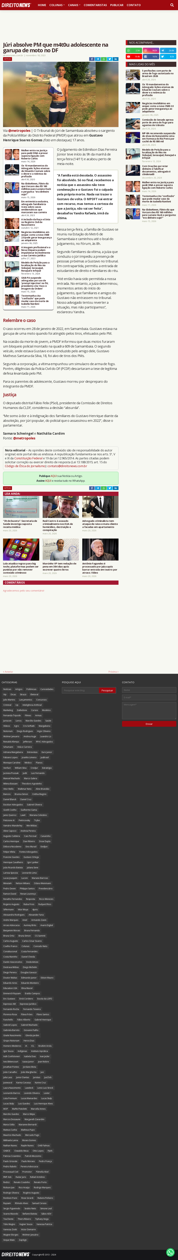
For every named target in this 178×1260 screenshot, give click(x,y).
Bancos (6, 794)
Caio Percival (30, 836)
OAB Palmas (44, 1145)
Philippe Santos (27, 888)
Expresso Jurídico (28, 1003)
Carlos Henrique (11, 841)
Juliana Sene (32, 867)
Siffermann (8, 909)
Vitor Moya (23, 909)
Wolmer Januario (11, 736)
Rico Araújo (24, 1187)
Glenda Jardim (32, 1035)
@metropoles (19, 130)
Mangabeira (44, 725)
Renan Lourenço (28, 893)
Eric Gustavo (9, 998)
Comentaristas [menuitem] (95, 5)
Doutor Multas (10, 977)
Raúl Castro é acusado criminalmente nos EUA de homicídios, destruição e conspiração (58, 525)
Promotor (27, 1171)
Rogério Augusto (31, 1192)
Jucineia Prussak (11, 773)
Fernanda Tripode (12, 715)
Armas (38, 715)
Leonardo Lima (29, 872)
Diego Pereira (10, 972)
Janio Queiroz (9, 815)
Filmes (28, 715)
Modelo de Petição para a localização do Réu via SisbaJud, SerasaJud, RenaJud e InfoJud (35, 266)
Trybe (37, 820)
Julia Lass (7, 1077)
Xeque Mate (9, 1240)
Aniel (24, 920)
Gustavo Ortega (31, 857)
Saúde (48, 720)
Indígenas (22, 1051)
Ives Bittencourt (10, 1061)
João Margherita (28, 1072)
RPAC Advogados (44, 741)
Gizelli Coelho (10, 809)
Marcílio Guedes (33, 720)
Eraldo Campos (32, 993)
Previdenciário (46, 888)
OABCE (6, 1150)
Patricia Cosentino (12, 1156)
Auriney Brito (30, 925)
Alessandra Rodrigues (13, 914)
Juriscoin (7, 720)
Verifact (7, 767)
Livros (18, 720)
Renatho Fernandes (12, 899)
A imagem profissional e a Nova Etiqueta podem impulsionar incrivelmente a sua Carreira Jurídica (35, 251)
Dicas (13, 694)
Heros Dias (29, 1040)
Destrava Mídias (11, 967)
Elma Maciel (27, 988)
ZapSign (23, 1240)
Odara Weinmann (42, 883)
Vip (4, 694)
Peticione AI (8, 820)
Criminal (7, 705)
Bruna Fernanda (32, 930)
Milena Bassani (10, 783)
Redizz (6, 1182)
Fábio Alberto (23, 1019)
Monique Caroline (11, 762)
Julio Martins (9, 699)
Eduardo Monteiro (30, 983)
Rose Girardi (27, 1198)
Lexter (47, 1093)
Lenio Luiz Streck (45, 1087)
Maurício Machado (12, 1135)
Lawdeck (29, 1087)
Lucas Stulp (46, 1098)
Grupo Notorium (11, 1040)
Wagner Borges (10, 1234)
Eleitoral (34, 694)
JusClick (47, 1077)
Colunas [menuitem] (56, 5)
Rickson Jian (8, 1187)
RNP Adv (7, 1177)
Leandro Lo (45, 736)
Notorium (8, 731)
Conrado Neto (40, 946)
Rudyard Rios (44, 904)
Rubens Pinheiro (45, 1198)
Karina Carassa (23, 1082)
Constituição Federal (28, 458)
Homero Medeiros (12, 1045)
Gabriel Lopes (10, 1024)
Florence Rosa (10, 1014)
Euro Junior (47, 752)
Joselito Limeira (29, 757)
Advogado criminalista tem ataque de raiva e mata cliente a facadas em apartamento (100, 523)
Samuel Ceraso (39, 1203)
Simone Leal (46, 1208)
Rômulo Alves (21, 1203)
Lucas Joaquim (10, 878)
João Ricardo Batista (13, 867)
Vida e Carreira (24, 746)
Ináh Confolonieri (11, 1056)
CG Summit (40, 935)
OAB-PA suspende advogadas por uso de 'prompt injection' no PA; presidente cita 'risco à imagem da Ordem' (34, 283)
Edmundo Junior (29, 977)
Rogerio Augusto (11, 904)
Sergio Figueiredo (11, 1208)
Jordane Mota (29, 1066)
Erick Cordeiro (26, 998)
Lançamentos (25, 699)
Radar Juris (21, 1177)
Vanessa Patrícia (44, 1224)
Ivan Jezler (45, 1056)
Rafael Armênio (37, 1177)
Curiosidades (46, 689)
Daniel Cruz (25, 799)
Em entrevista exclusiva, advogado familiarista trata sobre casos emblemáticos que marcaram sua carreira (34, 207)
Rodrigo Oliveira (11, 1192)
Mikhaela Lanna (10, 1140)
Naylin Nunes (27, 1145)
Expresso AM (9, 1003)
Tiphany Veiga (42, 1219)
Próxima (113, 671)
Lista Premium (10, 1098)
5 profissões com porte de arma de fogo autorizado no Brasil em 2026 (157, 73)
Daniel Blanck (9, 799)
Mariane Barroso (40, 878)
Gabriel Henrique (43, 1019)
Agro (16, 725)
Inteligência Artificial (32, 705)
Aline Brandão (42, 788)
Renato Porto (40, 1182)
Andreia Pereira (28, 830)
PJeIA (50, 1150)
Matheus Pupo (28, 1129)
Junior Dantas (22, 1077)
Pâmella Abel (42, 1171)
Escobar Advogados (13, 804)
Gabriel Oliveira (34, 804)
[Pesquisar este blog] (80, 690)
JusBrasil (45, 757)
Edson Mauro (47, 977)
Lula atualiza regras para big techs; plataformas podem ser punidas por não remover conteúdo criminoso (20, 568)
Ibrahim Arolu (45, 1045)
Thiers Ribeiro (24, 1219)
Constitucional (10, 951)
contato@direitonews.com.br (67, 466)
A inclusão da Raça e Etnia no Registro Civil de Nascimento (35, 222)
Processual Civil (10, 1171)
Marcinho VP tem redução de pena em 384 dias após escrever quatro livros (59, 566)
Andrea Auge (30, 736)
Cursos (34, 710)
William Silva (20, 767)
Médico (28, 762)
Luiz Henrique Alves (43, 1103)
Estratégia (47, 767)
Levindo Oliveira (32, 1093)
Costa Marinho (10, 956)
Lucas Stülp (8, 1103)
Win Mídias (31, 825)
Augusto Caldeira (11, 836)
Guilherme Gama (29, 809)
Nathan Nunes (10, 1145)
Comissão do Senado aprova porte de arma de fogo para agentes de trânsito (157, 122)
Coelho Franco (10, 946)
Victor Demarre (28, 1229)
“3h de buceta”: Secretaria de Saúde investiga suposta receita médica (20, 523)
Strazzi (23, 694)
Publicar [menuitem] (116, 5)
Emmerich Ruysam (12, 993)
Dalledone (22, 710)
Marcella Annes (38, 1108)
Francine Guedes (11, 857)
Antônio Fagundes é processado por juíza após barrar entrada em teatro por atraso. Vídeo (99, 568)
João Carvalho (10, 1072)
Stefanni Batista (29, 1213)
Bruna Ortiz (8, 935)
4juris (35, 909)
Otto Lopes (38, 1150)
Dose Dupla (44, 841)
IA (26, 1045)
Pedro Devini (9, 888)
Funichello (8, 1019)
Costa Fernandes (29, 951)
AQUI (54, 476)
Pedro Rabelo (10, 1166)
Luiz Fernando (38, 773)
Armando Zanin (38, 920)
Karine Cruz (40, 1082)
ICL (32, 1045)
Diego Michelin (30, 967)
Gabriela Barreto (11, 1030)
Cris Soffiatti (29, 725)
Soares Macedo (10, 1213)
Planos (39, 762)
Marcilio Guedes (11, 1114)
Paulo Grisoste (10, 1161)
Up (17, 705)
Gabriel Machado (29, 1024)
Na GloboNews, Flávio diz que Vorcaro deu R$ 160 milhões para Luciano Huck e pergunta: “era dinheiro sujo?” (36, 189)
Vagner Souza (25, 1224)
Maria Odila (8, 1124)
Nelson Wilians (23, 883)
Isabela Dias (30, 1056)
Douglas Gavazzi (29, 972)
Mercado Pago (32, 1135)
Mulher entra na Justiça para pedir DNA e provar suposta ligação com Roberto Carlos (34, 154)
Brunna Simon (21, 794)
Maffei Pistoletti (19, 1108)
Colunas (25, 946)
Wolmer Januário (30, 1234)
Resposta (30, 899)
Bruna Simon (25, 935)
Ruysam (7, 1203)
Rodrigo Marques (42, 1187)
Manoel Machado (11, 778)
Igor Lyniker (32, 862)
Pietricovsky (24, 820)
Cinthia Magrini (39, 794)
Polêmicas (31, 689)
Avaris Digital (46, 925)
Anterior (9, 671)
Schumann (8, 746)
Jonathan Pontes (11, 1066)
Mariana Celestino (38, 815)
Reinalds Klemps (11, 741)
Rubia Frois (29, 904)
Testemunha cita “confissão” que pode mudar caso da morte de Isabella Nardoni (35, 299)
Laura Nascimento (12, 1087)
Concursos (41, 699)
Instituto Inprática (39, 1051)
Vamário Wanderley (12, 825)
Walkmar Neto (25, 788)
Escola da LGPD (44, 998)
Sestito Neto (30, 1208)
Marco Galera (30, 778)
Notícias (7, 59)
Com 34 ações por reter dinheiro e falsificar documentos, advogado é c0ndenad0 (156, 170)
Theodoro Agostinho (32, 783)
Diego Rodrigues (25, 731)
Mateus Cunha (10, 1129)
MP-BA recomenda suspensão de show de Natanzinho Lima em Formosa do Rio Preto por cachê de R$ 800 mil (158, 137)
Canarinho (46, 836)
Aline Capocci (9, 830)
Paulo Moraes (28, 1161)
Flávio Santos (43, 1014)
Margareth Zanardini (34, 1119)
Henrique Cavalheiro (13, 862)
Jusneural (7, 1082)
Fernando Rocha (11, 1009)
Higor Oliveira (43, 731)
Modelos (46, 710)
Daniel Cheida (28, 956)
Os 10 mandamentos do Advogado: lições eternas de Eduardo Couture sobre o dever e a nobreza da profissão (35, 171)
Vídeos (6, 725)
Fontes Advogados (28, 851)
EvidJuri (44, 846)
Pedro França (45, 1161)
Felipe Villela (9, 851)
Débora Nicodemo (12, 846)
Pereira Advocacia (29, 1166)
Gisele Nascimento (12, 1035)
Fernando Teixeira (32, 1009)
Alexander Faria (36, 914)
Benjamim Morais (11, 930)
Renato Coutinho (22, 1182)
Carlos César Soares (32, 941)
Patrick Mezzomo (33, 1156)
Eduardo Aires (10, 983)
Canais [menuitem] (73, 5)
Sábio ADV (46, 1213)
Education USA (10, 988)
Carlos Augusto (10, 941)
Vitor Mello (8, 788)
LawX (23, 815)
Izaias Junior (28, 1061)
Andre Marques (10, 920)
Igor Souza (8, 1051)
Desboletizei (32, 962)
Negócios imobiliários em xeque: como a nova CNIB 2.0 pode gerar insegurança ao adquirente (36, 236)
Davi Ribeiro (29, 841)
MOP (5, 1108)
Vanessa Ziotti (10, 1229)
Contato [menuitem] (134, 5)
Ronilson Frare (10, 1198)
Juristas (36, 1077)
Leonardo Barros (11, 1093)
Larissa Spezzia (10, 872)
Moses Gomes (29, 1140)
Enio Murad (31, 846)
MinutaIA (7, 883)
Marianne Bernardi (28, 1124)
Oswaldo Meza (21, 1150)
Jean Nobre (43, 1061)
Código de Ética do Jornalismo (25, 466)
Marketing (8, 710)
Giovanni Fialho (31, 1030)
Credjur (34, 767)
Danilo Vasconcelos (12, 962)
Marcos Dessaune (11, 1119)
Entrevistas (32, 752)
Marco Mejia (29, 1114)
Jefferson (27, 741)
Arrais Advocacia (11, 925)
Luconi (24, 878)
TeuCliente (8, 1219)
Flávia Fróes (26, 1014)
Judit (25, 773)
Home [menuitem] (42, 5)
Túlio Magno (9, 1224)
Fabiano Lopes (10, 757)
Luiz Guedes (24, 1103)
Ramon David (9, 893)
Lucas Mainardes (29, 1098)
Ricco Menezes (46, 899)
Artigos (18, 689)
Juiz (42, 1072)
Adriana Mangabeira (13, 752)
